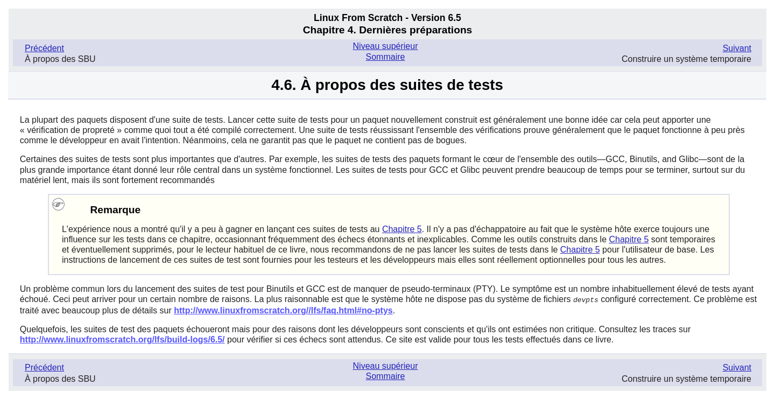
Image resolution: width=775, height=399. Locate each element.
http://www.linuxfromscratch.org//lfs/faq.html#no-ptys (283, 309)
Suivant (737, 48)
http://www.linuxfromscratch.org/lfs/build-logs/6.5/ (122, 339)
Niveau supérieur (385, 46)
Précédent (44, 48)
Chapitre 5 (402, 229)
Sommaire (385, 56)
